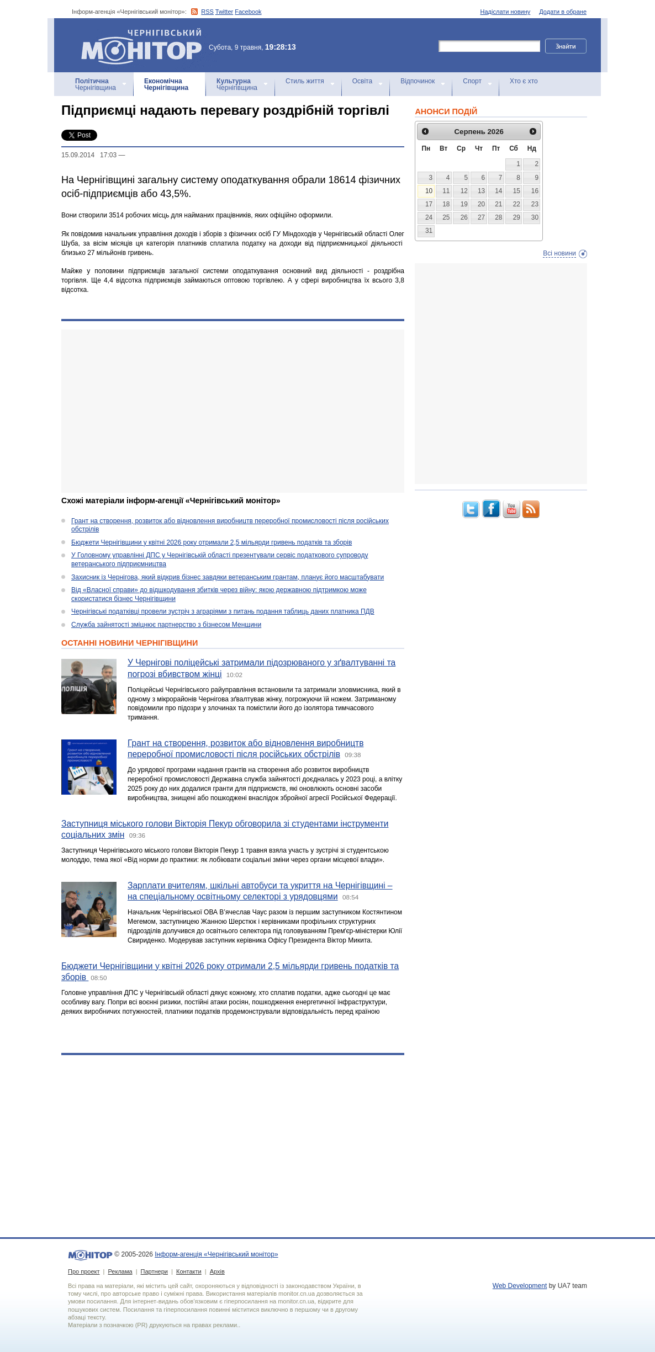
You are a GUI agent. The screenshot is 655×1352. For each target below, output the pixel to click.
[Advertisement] (232, 411)
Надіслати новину (505, 11)
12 (464, 191)
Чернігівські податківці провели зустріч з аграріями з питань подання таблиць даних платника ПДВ (222, 611)
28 (498, 217)
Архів (217, 1271)
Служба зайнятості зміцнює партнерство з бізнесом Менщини (166, 625)
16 (534, 191)
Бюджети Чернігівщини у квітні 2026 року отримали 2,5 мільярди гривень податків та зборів (211, 542)
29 (516, 217)
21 (498, 204)
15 (516, 191)
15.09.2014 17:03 (89, 155)
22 (516, 204)
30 (534, 217)
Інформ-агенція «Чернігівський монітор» (145, 45)
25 (446, 217)
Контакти (189, 1271)
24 (428, 217)
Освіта (362, 81)
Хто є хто (524, 81)
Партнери (154, 1271)
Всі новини (559, 253)
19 (464, 204)
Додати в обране (563, 11)
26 (464, 217)
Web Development (520, 1286)
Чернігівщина (95, 84)
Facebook (248, 11)
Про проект (83, 1271)
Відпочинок (417, 81)
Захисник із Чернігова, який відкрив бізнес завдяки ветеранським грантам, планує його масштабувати (227, 577)
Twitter (224, 11)
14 (498, 191)
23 (534, 204)
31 (428, 231)
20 (481, 204)
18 (446, 204)
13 (481, 191)
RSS (207, 11)
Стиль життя (305, 81)
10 (428, 191)
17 (428, 204)
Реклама (120, 1271)
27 (481, 217)
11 (446, 191)
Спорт (472, 81)
